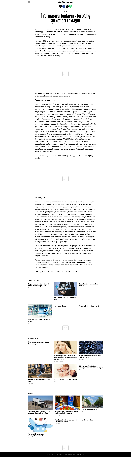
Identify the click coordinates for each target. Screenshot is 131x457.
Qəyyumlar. (46, 253)
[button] (29, 2)
